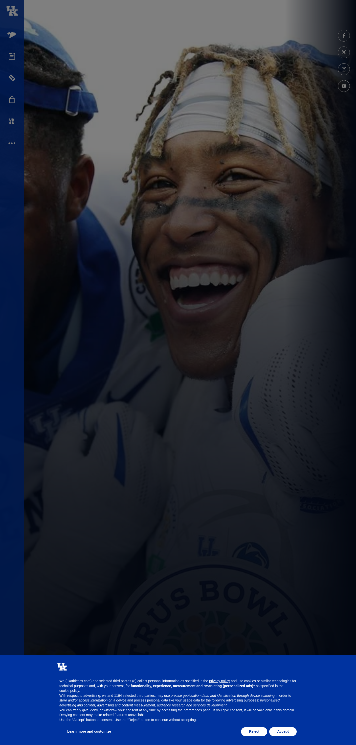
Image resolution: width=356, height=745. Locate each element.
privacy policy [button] (219, 681)
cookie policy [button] (69, 691)
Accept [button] (283, 731)
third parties (146, 696)
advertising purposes (242, 700)
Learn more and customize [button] (89, 731)
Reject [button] (254, 731)
